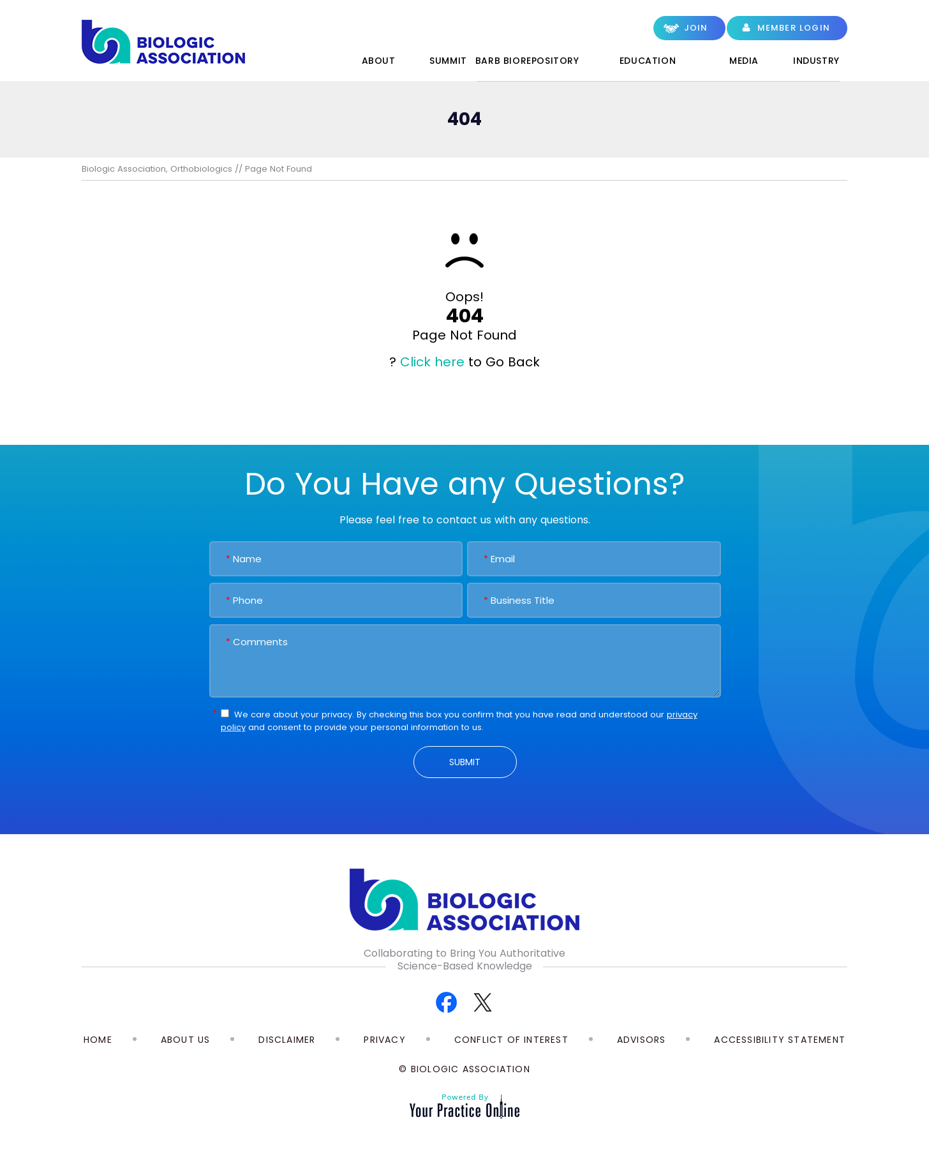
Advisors (641, 1039)
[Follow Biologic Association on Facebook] (446, 1002)
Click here (432, 362)
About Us (186, 1039)
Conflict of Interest (511, 1039)
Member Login (793, 28)
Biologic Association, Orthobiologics (157, 169)
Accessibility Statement (779, 1039)
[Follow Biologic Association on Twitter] (483, 1002)
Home (312, 63)
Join (696, 28)
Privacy (384, 1039)
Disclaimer (286, 1039)
